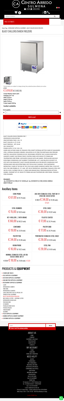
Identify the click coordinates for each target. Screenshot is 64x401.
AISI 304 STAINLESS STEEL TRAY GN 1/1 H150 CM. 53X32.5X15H (47, 195)
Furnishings (32, 361)
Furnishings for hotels (32, 369)
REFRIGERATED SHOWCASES (9, 300)
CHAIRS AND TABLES (8, 273)
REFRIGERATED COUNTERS (9, 291)
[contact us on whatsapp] (61, 398)
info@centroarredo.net (33, 388)
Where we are (32, 343)
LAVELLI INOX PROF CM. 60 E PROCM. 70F (13, 292)
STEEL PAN (47, 245)
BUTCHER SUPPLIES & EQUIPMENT (11, 278)
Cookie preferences (33, 390)
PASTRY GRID (47, 226)
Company (32, 337)
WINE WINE (5, 289)
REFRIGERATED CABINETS (9, 287)
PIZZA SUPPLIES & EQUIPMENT (10, 313)
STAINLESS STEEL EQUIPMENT (9, 294)
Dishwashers (32, 374)
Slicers (32, 359)
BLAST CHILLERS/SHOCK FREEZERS (35, 28)
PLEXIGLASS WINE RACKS (9, 306)
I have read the (19, 328)
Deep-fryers (32, 370)
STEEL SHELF (47, 208)
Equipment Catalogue (32, 339)
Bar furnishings (32, 363)
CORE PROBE (17, 194)
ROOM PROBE (17, 245)
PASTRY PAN (17, 236)
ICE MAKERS (6, 304)
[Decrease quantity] (3, 112)
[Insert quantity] (32, 112)
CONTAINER (17, 226)
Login (32, 350)
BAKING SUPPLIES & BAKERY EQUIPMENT (13, 316)
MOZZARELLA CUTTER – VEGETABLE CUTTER (13, 298)
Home (32, 335)
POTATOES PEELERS (7, 308)
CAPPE (4, 285)
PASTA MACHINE (7, 302)
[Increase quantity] (60, 112)
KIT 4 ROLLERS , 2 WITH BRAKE (17, 217)
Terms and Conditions (32, 354)
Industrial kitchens (32, 365)
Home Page (4, 28)
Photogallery (32, 341)
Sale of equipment (32, 378)
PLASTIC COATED (47, 217)
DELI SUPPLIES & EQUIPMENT (10, 275)
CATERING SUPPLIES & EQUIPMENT (11, 318)
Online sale (32, 380)
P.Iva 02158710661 (42, 390)
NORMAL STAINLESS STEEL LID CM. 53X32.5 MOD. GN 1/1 (17, 255)
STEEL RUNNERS (17, 208)
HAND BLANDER (6, 310)
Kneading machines (32, 372)
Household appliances (32, 367)
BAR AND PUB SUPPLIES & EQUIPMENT (12, 280)
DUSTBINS (5, 312)
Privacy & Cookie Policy (22, 390)
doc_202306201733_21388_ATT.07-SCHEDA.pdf (16, 181)
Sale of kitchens (32, 376)
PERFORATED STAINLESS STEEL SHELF (47, 236)
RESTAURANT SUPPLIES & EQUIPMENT (17, 28)
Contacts (32, 345)
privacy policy (24, 328)
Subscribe (32, 352)
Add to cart (32, 117)
